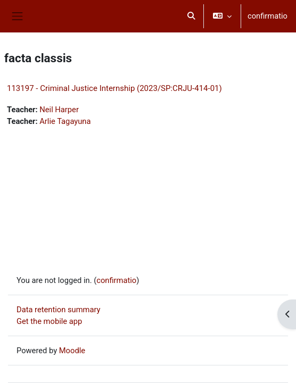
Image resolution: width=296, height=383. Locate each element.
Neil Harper (59, 109)
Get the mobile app (49, 321)
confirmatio (267, 16)
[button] (191, 16)
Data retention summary (59, 309)
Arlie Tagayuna (65, 121)
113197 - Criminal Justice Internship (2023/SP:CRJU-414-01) (114, 88)
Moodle (72, 350)
